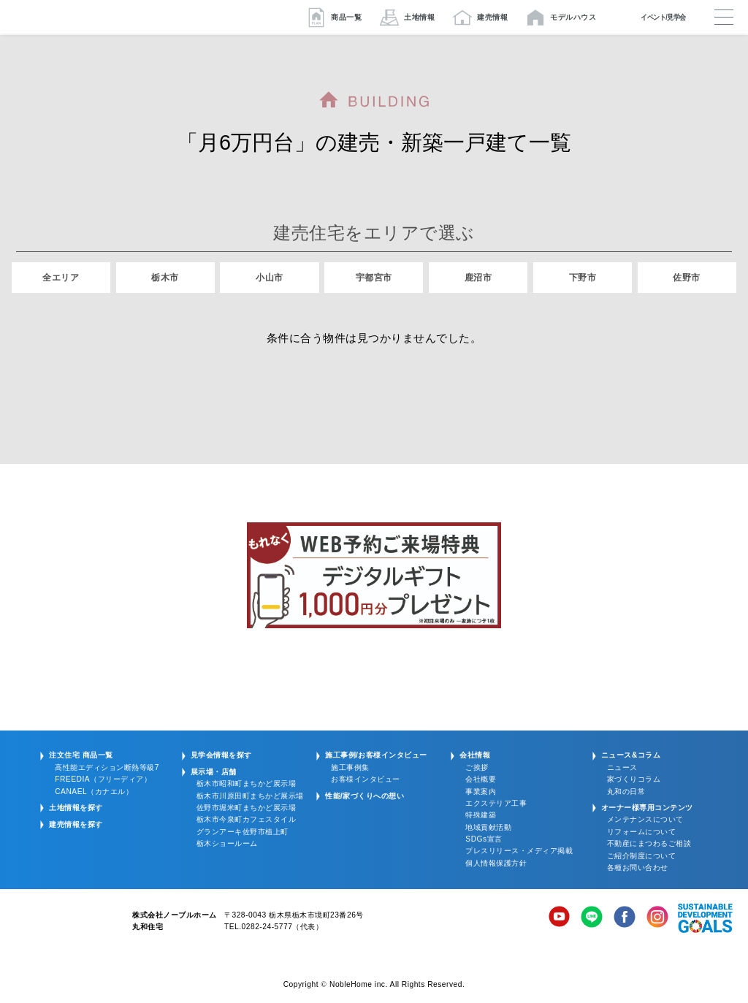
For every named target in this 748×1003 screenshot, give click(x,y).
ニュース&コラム (630, 755)
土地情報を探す (76, 808)
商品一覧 (346, 17)
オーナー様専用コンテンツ (647, 808)
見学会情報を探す (221, 755)
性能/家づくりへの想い (364, 796)
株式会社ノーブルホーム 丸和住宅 (64, 924)
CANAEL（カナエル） (94, 791)
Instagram (657, 918)
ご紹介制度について (641, 856)
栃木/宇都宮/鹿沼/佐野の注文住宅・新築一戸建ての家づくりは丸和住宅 (97, 17)
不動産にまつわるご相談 (649, 843)
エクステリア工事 (496, 803)
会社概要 (480, 779)
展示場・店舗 (214, 772)
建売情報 (492, 17)
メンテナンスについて (645, 819)
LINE (592, 918)
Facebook (624, 918)
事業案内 (480, 791)
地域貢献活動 (488, 827)
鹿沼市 (478, 277)
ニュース (622, 767)
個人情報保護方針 (496, 863)
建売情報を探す (76, 824)
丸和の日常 (626, 791)
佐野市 (687, 277)
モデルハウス (573, 17)
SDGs (705, 918)
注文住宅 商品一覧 (80, 755)
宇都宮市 (374, 277)
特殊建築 (480, 815)
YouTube (559, 918)
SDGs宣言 (483, 839)
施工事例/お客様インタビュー (376, 755)
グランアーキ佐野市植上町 (242, 832)
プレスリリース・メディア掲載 (519, 851)
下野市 (583, 277)
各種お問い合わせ (637, 867)
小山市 (269, 277)
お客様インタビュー (365, 779)
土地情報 (419, 17)
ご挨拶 (477, 767)
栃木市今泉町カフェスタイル (246, 819)
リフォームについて (641, 832)
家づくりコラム (634, 779)
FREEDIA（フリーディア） (103, 779)
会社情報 (474, 755)
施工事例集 (350, 767)
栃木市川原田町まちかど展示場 (250, 796)
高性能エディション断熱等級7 (107, 767)
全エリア (60, 277)
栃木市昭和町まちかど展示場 (246, 783)
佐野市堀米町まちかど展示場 (246, 808)
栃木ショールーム (227, 843)
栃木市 (165, 277)
